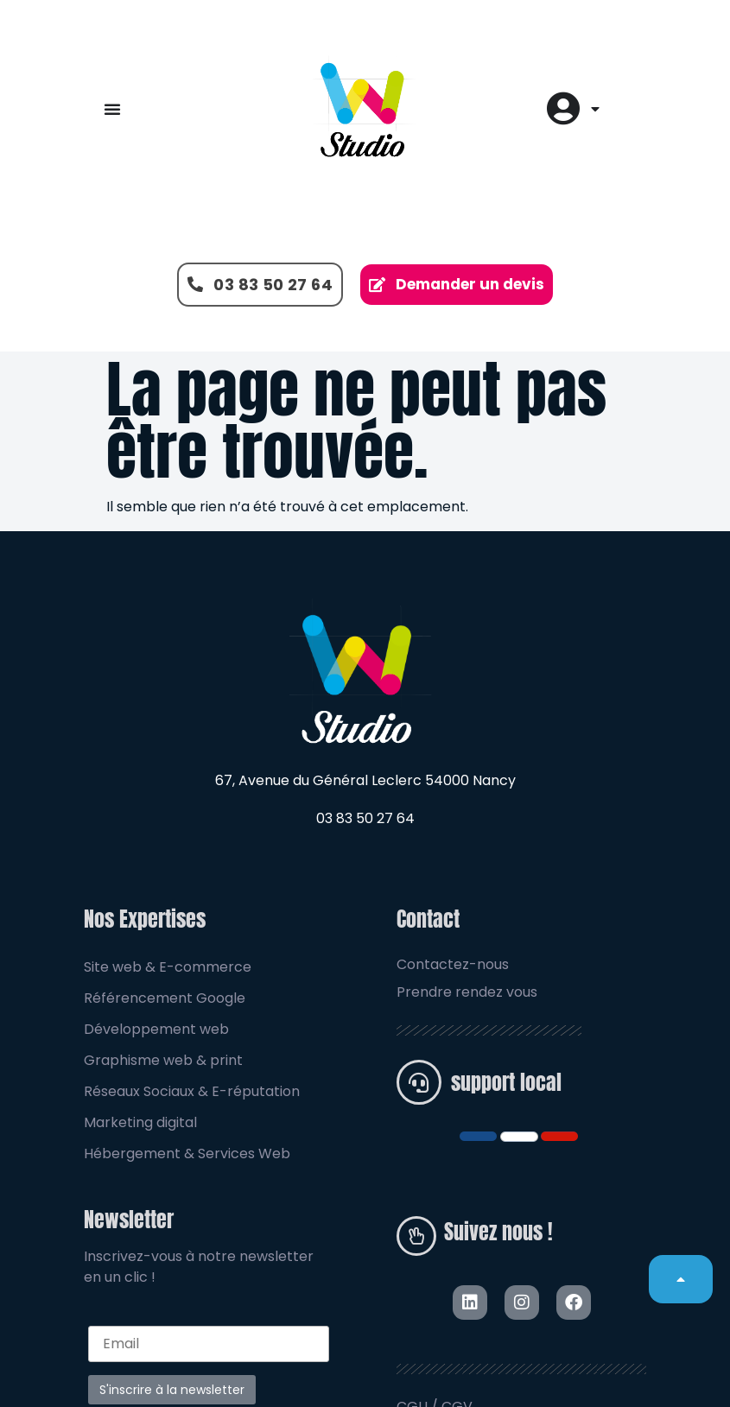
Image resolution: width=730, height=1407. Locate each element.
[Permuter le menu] (112, 108)
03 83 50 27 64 (365, 818)
